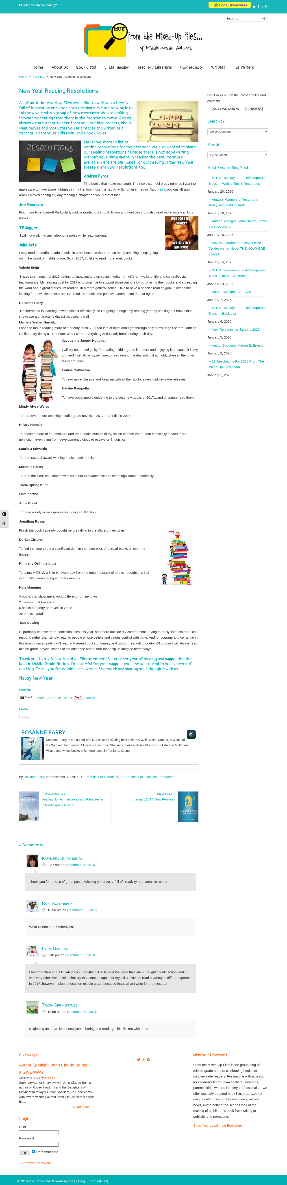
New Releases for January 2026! (236, 329)
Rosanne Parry (43, 732)
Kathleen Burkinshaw (62, 858)
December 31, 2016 (80, 865)
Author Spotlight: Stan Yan (231, 292)
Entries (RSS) (98, 1181)
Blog (81, 1181)
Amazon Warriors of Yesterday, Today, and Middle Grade (233, 202)
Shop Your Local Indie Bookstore (217, 1125)
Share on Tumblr (60, 697)
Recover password (37, 1163)
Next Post (166, 793)
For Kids (38, 76)
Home (23, 76)
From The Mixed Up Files (143, 40)
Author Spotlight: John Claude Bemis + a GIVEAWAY (238, 224)
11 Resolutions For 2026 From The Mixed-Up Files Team (236, 364)
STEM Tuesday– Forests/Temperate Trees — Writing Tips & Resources (237, 180)
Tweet (41, 697)
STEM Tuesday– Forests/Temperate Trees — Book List (237, 310)
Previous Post (54, 793)
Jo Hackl (49, 1077)
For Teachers (147, 777)
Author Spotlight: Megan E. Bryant (237, 345)
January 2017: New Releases (154, 799)
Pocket (90, 698)
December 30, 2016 (82, 910)
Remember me (45, 1152)
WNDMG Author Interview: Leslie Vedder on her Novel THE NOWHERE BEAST (237, 248)
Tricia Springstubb (60, 1005)
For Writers (166, 777)
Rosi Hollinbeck (57, 903)
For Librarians (108, 777)
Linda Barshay (55, 948)
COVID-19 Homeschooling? (38, 5)
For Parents (128, 777)
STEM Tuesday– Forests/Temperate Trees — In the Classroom (237, 273)
